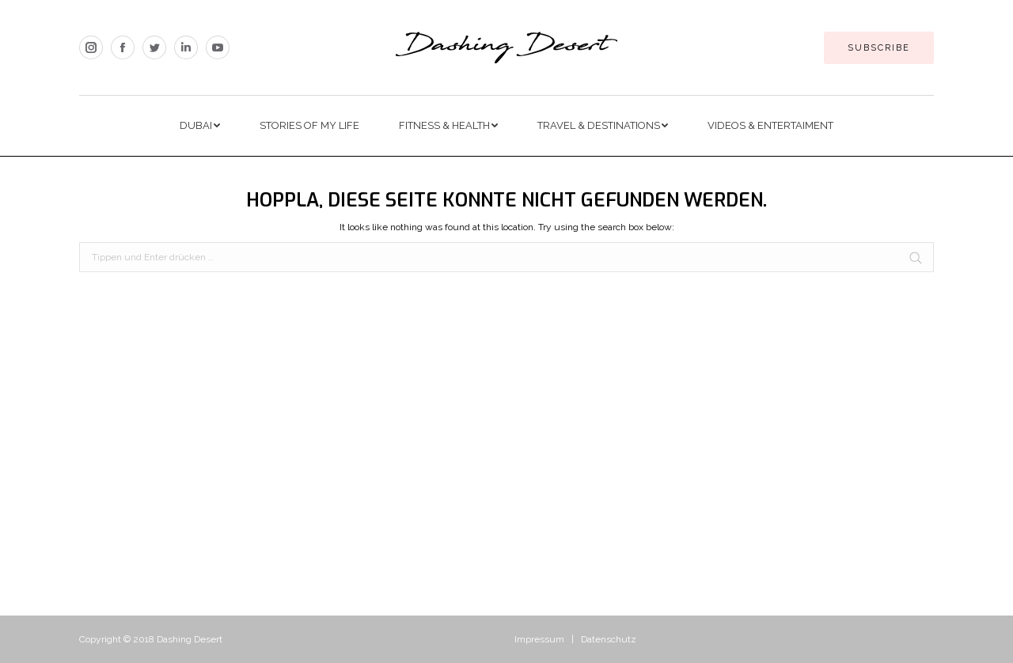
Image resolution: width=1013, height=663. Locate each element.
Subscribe (879, 48)
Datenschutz (608, 639)
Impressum (539, 639)
